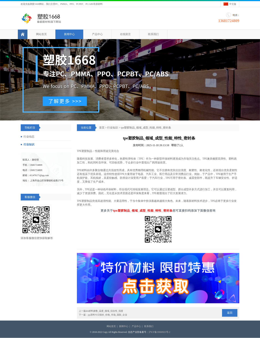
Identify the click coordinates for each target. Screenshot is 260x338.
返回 (229, 312)
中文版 (232, 4)
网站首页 (41, 34)
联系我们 (153, 34)
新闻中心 (69, 34)
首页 (101, 127)
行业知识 (112, 127)
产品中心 (97, 34)
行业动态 (29, 136)
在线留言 (125, 34)
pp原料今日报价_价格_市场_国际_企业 (107, 314)
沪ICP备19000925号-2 (159, 332)
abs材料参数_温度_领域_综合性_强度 (104, 311)
